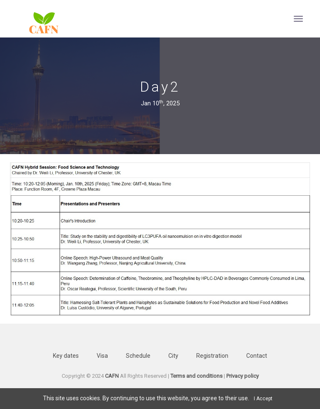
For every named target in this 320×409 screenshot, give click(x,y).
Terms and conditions (196, 376)
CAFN (112, 376)
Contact (256, 355)
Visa (102, 355)
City (173, 355)
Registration (212, 355)
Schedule (138, 355)
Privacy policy (242, 376)
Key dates (66, 355)
